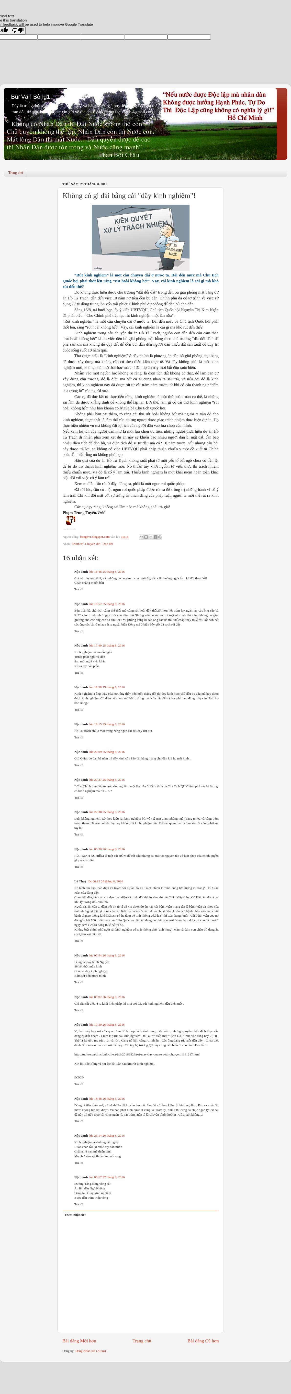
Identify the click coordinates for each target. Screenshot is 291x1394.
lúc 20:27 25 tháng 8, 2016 (107, 779)
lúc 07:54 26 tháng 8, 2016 (107, 955)
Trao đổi (107, 544)
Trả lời (78, 589)
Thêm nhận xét (75, 1215)
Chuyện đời (93, 544)
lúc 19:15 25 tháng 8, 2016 (107, 724)
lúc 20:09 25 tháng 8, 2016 (107, 752)
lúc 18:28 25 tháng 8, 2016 (107, 687)
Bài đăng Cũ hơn (203, 1340)
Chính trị (77, 544)
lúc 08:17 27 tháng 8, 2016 (107, 1177)
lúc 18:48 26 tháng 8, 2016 (107, 1098)
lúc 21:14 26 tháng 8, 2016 (107, 1135)
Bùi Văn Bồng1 (30, 96)
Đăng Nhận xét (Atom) (90, 1351)
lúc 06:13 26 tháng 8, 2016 (105, 881)
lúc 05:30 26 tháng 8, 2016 (107, 849)
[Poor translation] (18, 30)
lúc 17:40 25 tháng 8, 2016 (107, 645)
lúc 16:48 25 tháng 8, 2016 (107, 571)
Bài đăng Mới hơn (79, 1340)
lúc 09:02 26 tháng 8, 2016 (107, 997)
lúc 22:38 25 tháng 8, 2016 (107, 812)
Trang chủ (15, 173)
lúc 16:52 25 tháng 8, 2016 (107, 604)
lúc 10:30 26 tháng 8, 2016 (107, 1024)
